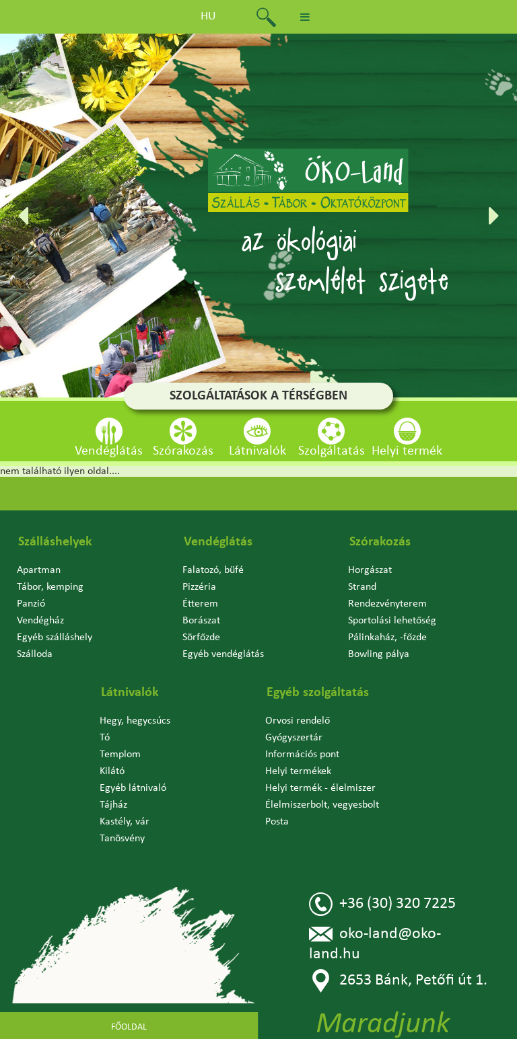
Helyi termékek (298, 771)
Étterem (200, 604)
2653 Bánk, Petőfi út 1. (398, 981)
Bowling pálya (378, 654)
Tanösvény (122, 838)
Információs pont (302, 754)
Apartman (39, 570)
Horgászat (370, 570)
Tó (105, 737)
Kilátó (112, 771)
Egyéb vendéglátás (223, 654)
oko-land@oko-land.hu (375, 942)
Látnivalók (130, 692)
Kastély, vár (124, 821)
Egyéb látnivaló (133, 788)
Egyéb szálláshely (54, 637)
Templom (120, 754)
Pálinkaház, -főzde (387, 637)
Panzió (31, 604)
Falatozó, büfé (213, 570)
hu (208, 16)
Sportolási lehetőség (392, 620)
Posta (277, 821)
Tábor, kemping (50, 587)
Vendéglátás (218, 542)
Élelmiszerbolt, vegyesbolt (322, 805)
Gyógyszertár (293, 737)
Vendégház (40, 620)
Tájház (113, 805)
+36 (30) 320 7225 (382, 904)
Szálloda (35, 654)
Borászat (201, 620)
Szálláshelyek (55, 542)
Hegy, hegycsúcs (135, 721)
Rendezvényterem (387, 604)
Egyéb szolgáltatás (318, 692)
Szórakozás (380, 542)
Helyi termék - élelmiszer (320, 788)
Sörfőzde (201, 637)
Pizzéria (199, 587)
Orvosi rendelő (297, 721)
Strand (362, 587)
